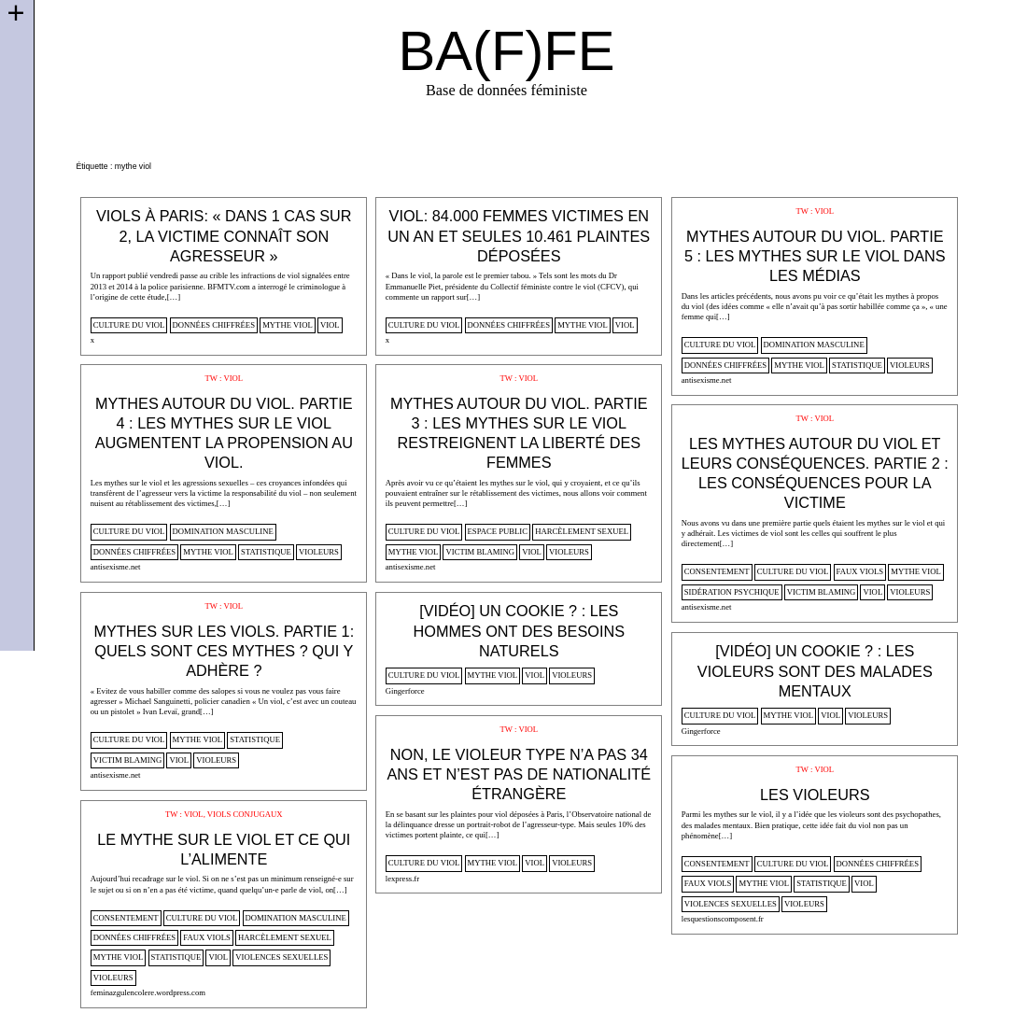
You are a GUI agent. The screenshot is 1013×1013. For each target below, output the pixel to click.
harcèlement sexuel (581, 531)
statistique (857, 365)
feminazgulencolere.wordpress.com (148, 992)
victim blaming (479, 551)
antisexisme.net (707, 380)
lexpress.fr (402, 878)
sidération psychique (732, 592)
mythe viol (287, 325)
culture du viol (129, 325)
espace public (498, 531)
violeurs (910, 365)
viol (330, 325)
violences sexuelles (730, 903)
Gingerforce (405, 691)
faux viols (860, 571)
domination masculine (814, 344)
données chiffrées (214, 325)
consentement (717, 571)
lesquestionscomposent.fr (723, 918)
